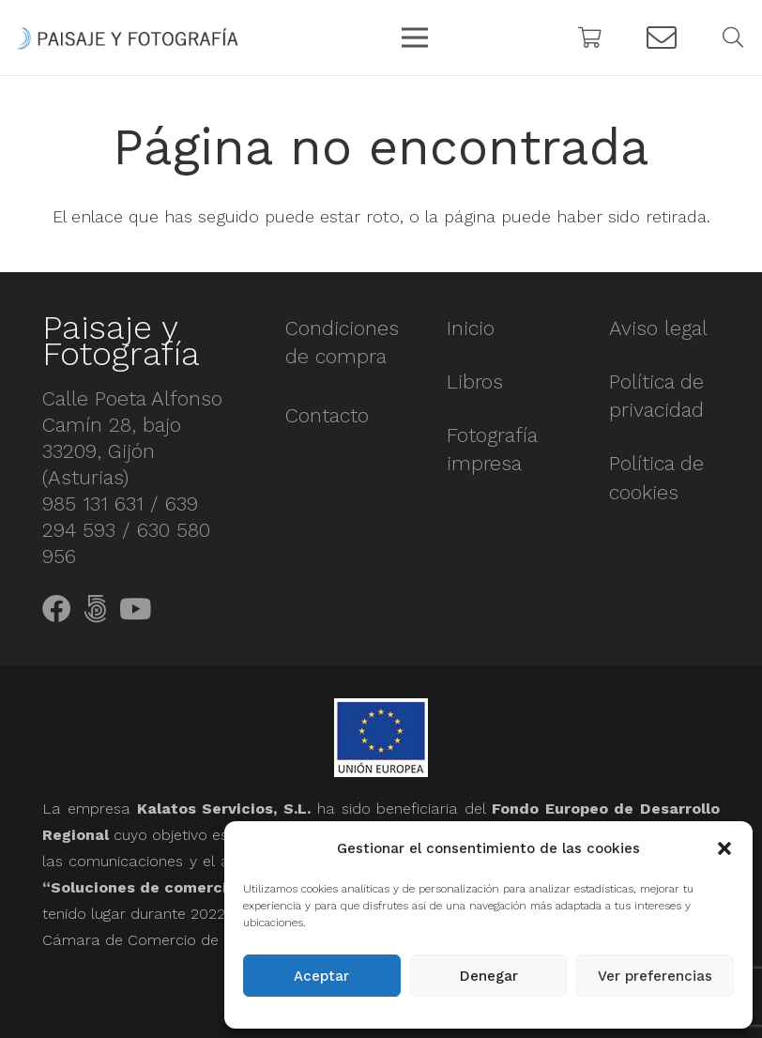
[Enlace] (127, 38)
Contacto (327, 415)
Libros (475, 381)
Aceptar (321, 976)
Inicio (471, 328)
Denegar (489, 976)
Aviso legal (658, 328)
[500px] (95, 609)
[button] (724, 848)
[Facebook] (56, 609)
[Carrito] (590, 37)
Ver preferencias (655, 976)
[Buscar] (732, 37)
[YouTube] (135, 609)
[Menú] (415, 37)
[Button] (661, 38)
